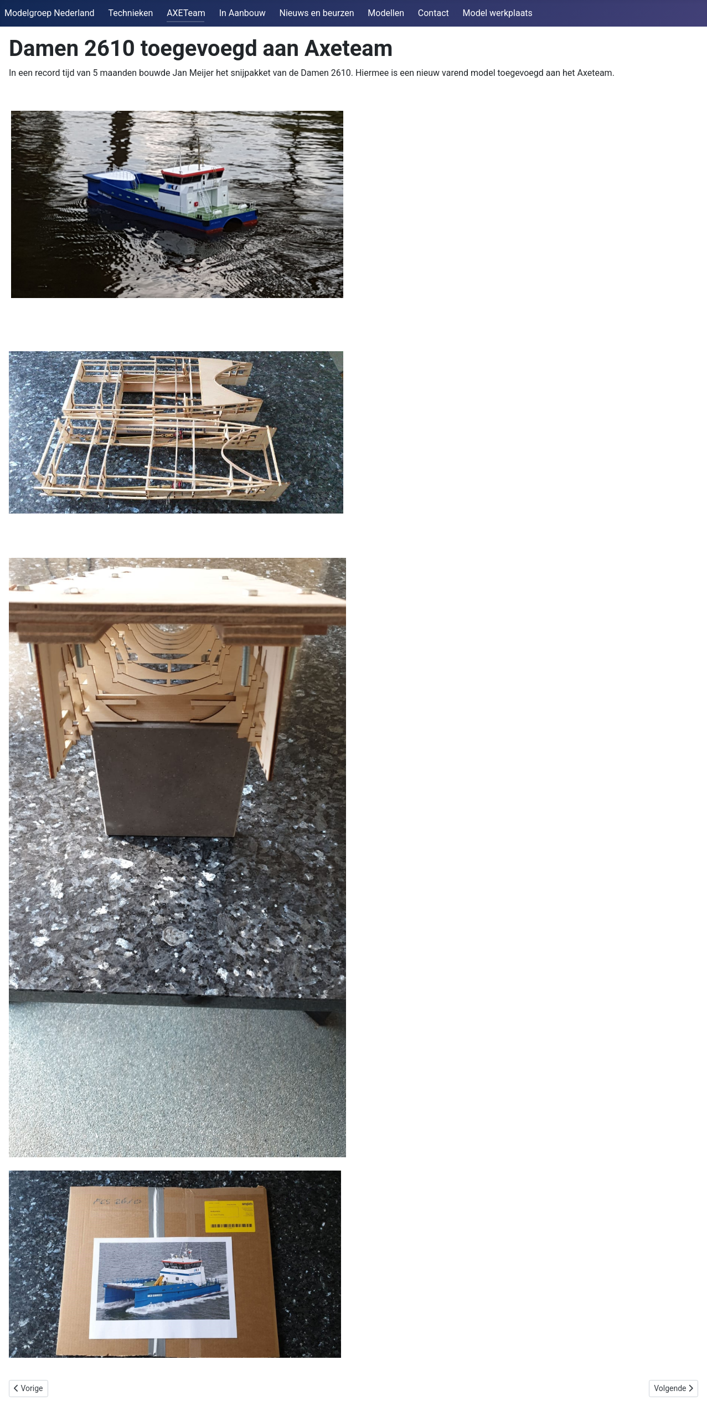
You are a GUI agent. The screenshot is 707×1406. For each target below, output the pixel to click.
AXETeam (186, 13)
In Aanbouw (242, 13)
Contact (433, 13)
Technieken (130, 13)
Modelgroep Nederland (49, 13)
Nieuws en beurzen (317, 13)
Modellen (386, 13)
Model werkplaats (498, 13)
